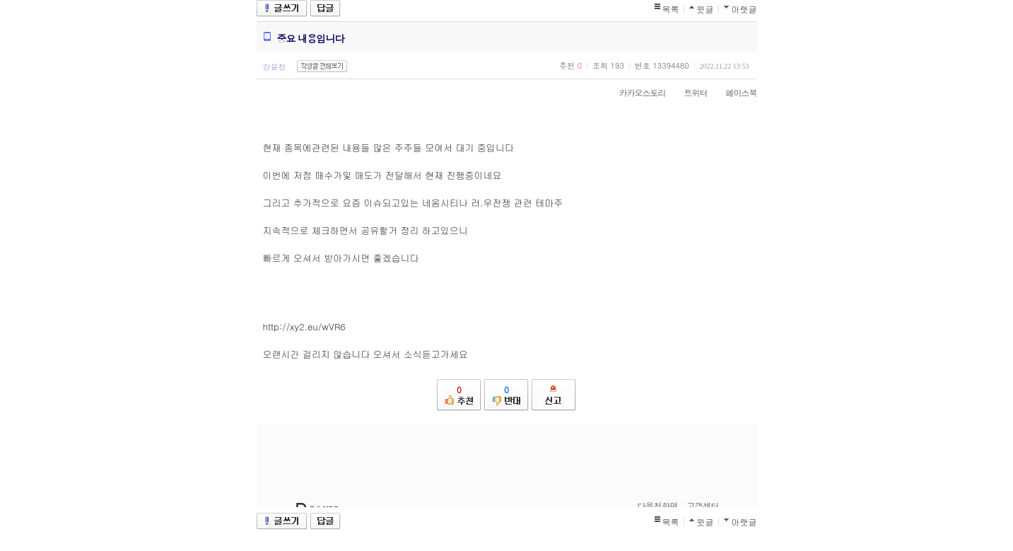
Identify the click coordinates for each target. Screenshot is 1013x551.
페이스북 (734, 92)
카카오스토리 (635, 92)
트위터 (689, 92)
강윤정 (274, 67)
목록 (670, 9)
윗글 (705, 9)
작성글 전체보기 (322, 66)
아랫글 (744, 9)
